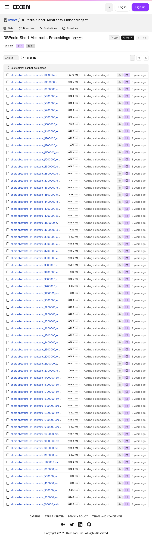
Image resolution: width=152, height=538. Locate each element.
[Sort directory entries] (145, 58)
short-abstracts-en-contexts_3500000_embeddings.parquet (45, 265)
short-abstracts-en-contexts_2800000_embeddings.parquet (46, 314)
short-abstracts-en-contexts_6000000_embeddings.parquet (46, 89)
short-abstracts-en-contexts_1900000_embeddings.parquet (45, 377)
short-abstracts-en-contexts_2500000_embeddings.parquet (45, 335)
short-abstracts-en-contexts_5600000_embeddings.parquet (45, 117)
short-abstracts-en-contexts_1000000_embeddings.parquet (45, 440)
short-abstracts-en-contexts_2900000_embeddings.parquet (46, 307)
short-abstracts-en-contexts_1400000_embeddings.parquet (45, 412)
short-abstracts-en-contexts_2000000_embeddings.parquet (46, 370)
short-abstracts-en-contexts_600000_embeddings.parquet (45, 469)
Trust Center (54, 516)
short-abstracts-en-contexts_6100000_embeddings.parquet (45, 82)
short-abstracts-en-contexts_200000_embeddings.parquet (45, 497)
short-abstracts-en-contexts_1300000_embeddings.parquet (45, 419)
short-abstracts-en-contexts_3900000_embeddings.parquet (45, 236)
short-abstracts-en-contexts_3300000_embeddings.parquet (45, 279)
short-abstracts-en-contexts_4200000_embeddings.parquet (45, 215)
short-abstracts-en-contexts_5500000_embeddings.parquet (45, 124)
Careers (35, 516)
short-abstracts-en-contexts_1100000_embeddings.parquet (45, 433)
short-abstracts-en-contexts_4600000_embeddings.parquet (46, 187)
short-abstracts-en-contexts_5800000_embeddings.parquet (45, 103)
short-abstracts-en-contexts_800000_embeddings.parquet (45, 455)
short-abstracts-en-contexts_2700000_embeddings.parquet (46, 321)
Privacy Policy (78, 516)
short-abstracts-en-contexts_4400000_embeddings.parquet (46, 201)
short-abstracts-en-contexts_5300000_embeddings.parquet (45, 138)
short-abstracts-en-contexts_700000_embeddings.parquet (45, 462)
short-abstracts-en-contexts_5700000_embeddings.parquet (45, 110)
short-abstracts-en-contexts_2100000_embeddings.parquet (45, 363)
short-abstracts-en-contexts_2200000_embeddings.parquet (45, 356)
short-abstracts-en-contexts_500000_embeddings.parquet (45, 476)
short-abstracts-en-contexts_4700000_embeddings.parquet (46, 180)
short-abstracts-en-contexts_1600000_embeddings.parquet (45, 398)
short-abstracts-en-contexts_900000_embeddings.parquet (45, 448)
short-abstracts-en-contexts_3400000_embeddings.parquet (45, 272)
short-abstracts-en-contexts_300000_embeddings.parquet (45, 490)
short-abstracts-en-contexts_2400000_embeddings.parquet (46, 342)
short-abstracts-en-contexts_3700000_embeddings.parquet (45, 250)
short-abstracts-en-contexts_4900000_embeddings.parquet (46, 166)
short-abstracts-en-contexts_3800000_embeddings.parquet (45, 243)
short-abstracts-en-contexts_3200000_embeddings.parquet (45, 286)
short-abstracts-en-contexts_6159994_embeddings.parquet (45, 75)
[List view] (132, 58)
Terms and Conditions (107, 516)
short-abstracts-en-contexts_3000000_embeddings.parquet (45, 300)
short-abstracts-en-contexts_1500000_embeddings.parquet (45, 405)
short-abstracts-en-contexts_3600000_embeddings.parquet (45, 258)
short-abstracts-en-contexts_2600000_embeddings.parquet (46, 328)
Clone (127, 37)
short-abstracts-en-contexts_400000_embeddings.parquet (45, 483)
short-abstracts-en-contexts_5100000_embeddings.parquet (45, 152)
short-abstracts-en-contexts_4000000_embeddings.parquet (46, 229)
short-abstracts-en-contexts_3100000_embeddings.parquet (45, 293)
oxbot (12, 20)
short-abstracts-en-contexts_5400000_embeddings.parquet (45, 131)
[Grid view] (139, 58)
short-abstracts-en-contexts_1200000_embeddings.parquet (45, 426)
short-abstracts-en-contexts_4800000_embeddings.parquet (46, 173)
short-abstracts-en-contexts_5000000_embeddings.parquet (45, 159)
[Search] (109, 7)
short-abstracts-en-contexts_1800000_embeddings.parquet (45, 384)
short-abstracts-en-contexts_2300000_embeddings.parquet (45, 349)
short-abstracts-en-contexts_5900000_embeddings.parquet (45, 96)
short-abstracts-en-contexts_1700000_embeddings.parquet (45, 391)
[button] (7, 7)
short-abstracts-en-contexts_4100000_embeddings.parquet (45, 222)
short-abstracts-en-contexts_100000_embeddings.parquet (44, 504)
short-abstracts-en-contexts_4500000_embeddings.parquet (45, 194)
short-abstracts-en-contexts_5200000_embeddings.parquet (45, 145)
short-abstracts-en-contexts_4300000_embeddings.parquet (45, 208)
